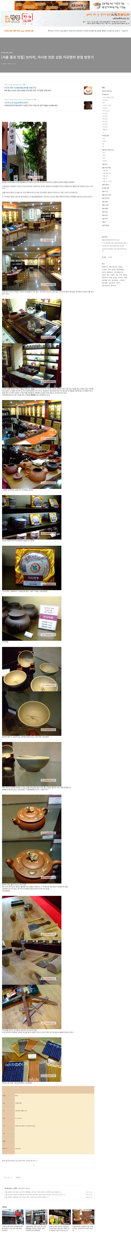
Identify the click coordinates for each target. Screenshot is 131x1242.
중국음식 (105, 119)
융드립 (114, 269)
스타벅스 (120, 278)
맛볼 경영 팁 (105, 198)
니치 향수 (122, 280)
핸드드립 (113, 286)
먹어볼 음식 (105, 94)
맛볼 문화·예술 (106, 168)
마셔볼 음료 (8, 1217)
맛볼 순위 (105, 215)
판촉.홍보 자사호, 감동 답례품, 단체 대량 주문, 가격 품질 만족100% (27, 90)
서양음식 (105, 108)
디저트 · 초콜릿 (107, 105)
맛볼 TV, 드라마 (107, 181)
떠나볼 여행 (105, 188)
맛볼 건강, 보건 (106, 195)
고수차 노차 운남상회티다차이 (16, 102)
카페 (109, 269)
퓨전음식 (105, 127)
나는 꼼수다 (112, 283)
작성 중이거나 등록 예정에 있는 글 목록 (113, 246)
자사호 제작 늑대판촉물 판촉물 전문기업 (20, 87)
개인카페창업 (120, 269)
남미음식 (105, 100)
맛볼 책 (105, 179)
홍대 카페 (104, 283)
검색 (128, 4)
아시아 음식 (106, 111)
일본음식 (105, 116)
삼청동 (120, 267)
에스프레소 (115, 280)
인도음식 (105, 113)
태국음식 (105, 121)
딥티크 (118, 283)
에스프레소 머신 (118, 272)
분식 (104, 103)
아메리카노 (105, 267)
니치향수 (104, 269)
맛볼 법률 (105, 208)
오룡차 (112, 275)
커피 (104, 138)
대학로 (125, 275)
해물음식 (105, 129)
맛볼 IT (104, 222)
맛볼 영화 (105, 171)
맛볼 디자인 (105, 205)
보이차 (104, 272)
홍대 (110, 278)
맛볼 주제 (105, 219)
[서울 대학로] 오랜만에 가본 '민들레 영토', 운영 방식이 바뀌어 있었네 (25, 1226)
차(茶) (15, 1217)
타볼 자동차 (105, 185)
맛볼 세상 (105, 212)
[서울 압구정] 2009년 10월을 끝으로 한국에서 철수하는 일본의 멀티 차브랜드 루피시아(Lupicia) (33, 1223)
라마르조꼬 (105, 278)
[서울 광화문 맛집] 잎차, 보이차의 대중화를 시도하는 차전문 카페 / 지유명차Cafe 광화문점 (32, 1221)
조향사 (104, 275)
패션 (104, 155)
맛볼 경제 (105, 202)
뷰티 (104, 158)
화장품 (105, 161)
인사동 (115, 278)
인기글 (104, 257)
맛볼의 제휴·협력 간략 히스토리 (111, 240)
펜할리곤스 (110, 272)
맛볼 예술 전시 (107, 173)
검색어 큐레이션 (107, 91)
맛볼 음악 (105, 176)
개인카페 (104, 280)
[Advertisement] (48, 1185)
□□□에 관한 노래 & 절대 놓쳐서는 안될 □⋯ (115, 243)
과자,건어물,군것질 (108, 97)
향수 (104, 153)
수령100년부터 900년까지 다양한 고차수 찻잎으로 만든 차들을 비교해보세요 (31, 105)
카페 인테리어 (106, 286)
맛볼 (103, 87)
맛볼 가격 (105, 191)
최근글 (110, 257)
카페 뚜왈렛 (105, 225)
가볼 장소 (105, 164)
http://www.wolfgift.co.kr (13, 84)
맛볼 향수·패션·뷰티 (108, 150)
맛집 (109, 280)
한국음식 (105, 124)
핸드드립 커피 (113, 267)
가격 (120, 275)
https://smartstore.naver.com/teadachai (18, 99)
